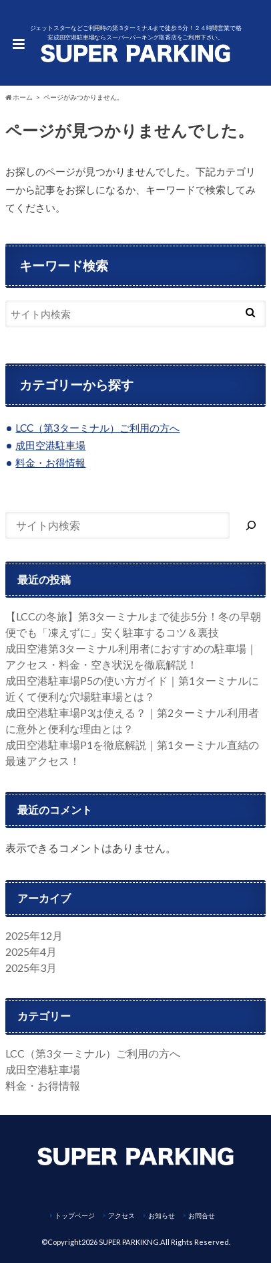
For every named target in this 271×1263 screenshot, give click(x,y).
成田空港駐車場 (50, 445)
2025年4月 (31, 951)
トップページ (75, 1215)
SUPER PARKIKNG (129, 1242)
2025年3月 (31, 967)
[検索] (251, 525)
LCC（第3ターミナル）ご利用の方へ (97, 428)
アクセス (121, 1215)
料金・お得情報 (50, 462)
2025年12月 (34, 935)
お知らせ (161, 1215)
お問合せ (201, 1215)
